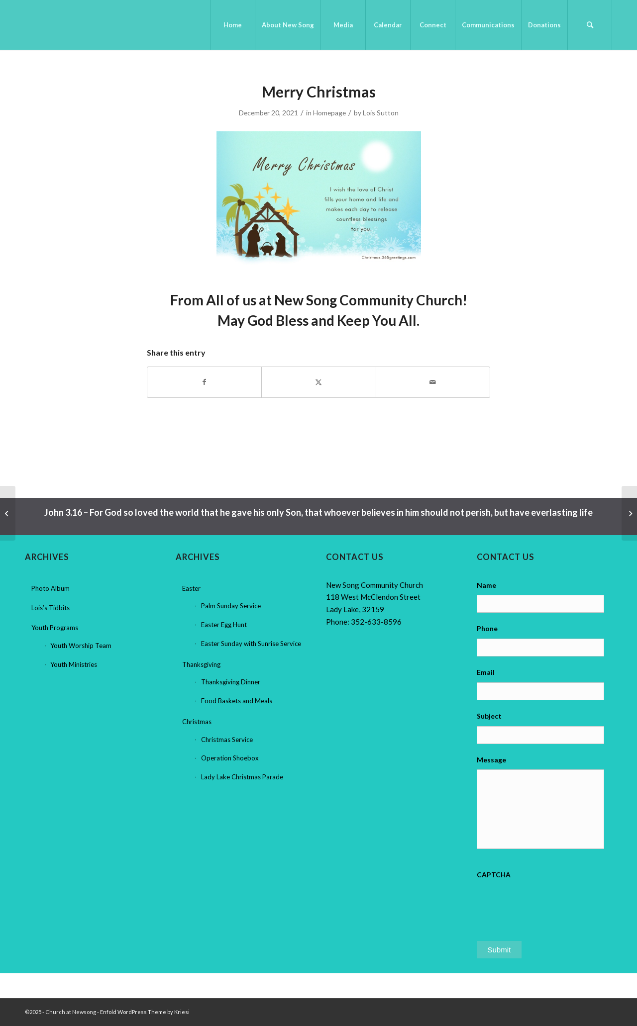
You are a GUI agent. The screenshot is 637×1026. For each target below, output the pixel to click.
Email (486, 672)
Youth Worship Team (80, 646)
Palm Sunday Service (231, 606)
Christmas (197, 722)
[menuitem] (232, 25)
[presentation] (552, 904)
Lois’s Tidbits (50, 608)
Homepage (329, 112)
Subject (489, 716)
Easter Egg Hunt (224, 625)
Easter (191, 588)
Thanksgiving (201, 664)
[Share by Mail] (433, 382)
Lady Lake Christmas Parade (242, 777)
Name (486, 585)
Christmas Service (227, 740)
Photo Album (50, 588)
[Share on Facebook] (204, 382)
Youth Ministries (73, 664)
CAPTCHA (494, 874)
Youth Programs (54, 628)
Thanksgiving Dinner (230, 682)
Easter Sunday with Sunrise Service (251, 644)
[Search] (589, 25)
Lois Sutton (381, 112)
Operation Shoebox (230, 758)
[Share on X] (318, 382)
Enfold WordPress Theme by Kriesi (145, 1012)
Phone (487, 628)
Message (491, 759)
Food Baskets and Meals (236, 701)
